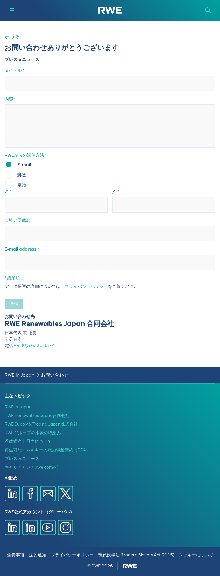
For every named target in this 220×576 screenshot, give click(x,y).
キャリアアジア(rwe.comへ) (31, 467)
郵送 (21, 174)
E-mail (24, 164)
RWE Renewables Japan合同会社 (37, 415)
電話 (21, 184)
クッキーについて (196, 555)
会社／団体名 (17, 220)
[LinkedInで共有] (12, 493)
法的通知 (37, 555)
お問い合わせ (54, 375)
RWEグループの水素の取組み (33, 432)
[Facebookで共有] (30, 493)
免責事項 (15, 555)
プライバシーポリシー (86, 286)
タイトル (13, 70)
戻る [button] (15, 37)
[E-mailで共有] (48, 493)
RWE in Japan (19, 375)
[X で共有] (65, 493)
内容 (9, 99)
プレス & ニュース (22, 458)
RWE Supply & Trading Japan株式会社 (41, 424)
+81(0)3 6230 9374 (34, 345)
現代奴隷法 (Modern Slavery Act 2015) (136, 555)
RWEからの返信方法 (24, 155)
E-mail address (20, 249)
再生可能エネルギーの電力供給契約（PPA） (47, 450)
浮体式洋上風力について (28, 441)
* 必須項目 (14, 277)
